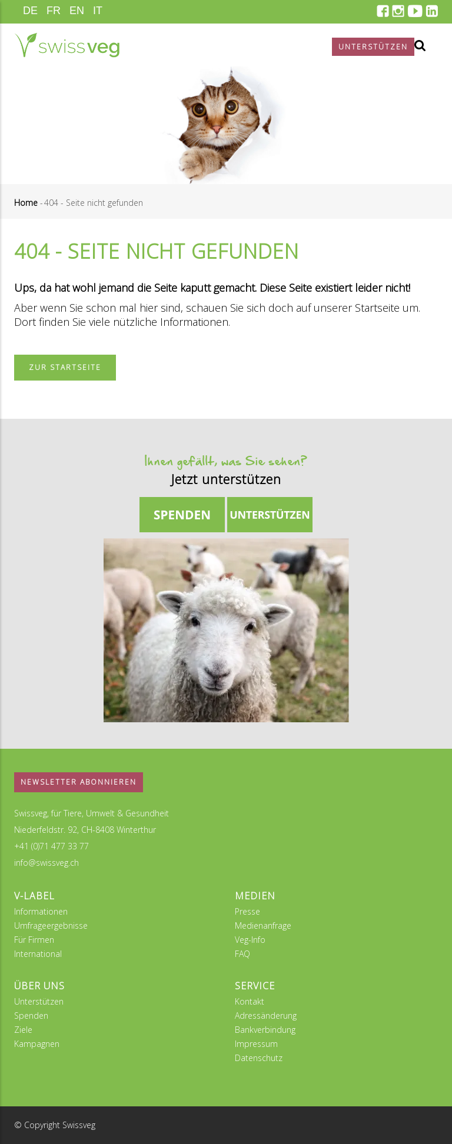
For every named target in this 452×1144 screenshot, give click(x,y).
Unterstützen (39, 1001)
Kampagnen (36, 1043)
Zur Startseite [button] (65, 367)
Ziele (23, 1029)
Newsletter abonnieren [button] (79, 782)
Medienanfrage (263, 925)
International (38, 953)
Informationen (41, 911)
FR (53, 10)
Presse (247, 911)
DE (30, 10)
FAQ (242, 953)
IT (97, 10)
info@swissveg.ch (46, 862)
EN (76, 10)
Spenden (31, 1015)
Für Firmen (34, 939)
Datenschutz (258, 1057)
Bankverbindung (265, 1029)
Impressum (256, 1043)
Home (26, 202)
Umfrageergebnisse (51, 925)
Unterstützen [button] (373, 47)
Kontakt (249, 1001)
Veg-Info (250, 939)
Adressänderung (266, 1015)
